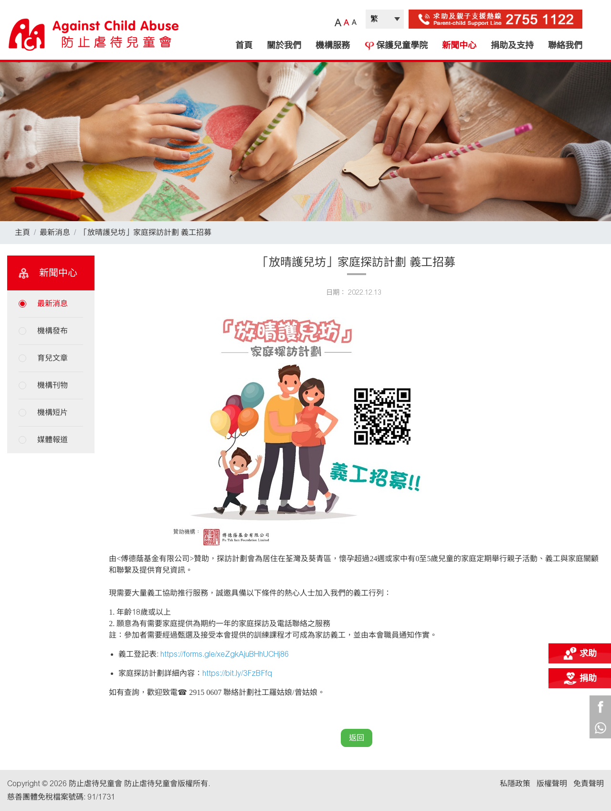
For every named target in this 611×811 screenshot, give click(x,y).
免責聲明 (588, 783)
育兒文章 (52, 358)
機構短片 (52, 412)
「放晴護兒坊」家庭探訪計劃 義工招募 (145, 232)
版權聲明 (552, 783)
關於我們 (284, 45)
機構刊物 (52, 385)
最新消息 (55, 232)
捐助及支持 (512, 45)
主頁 (22, 232)
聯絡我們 (565, 45)
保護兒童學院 (396, 45)
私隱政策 (515, 783)
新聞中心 (459, 45)
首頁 (244, 45)
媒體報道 (52, 440)
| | (385, 19)
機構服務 (333, 45)
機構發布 (52, 331)
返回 (356, 738)
